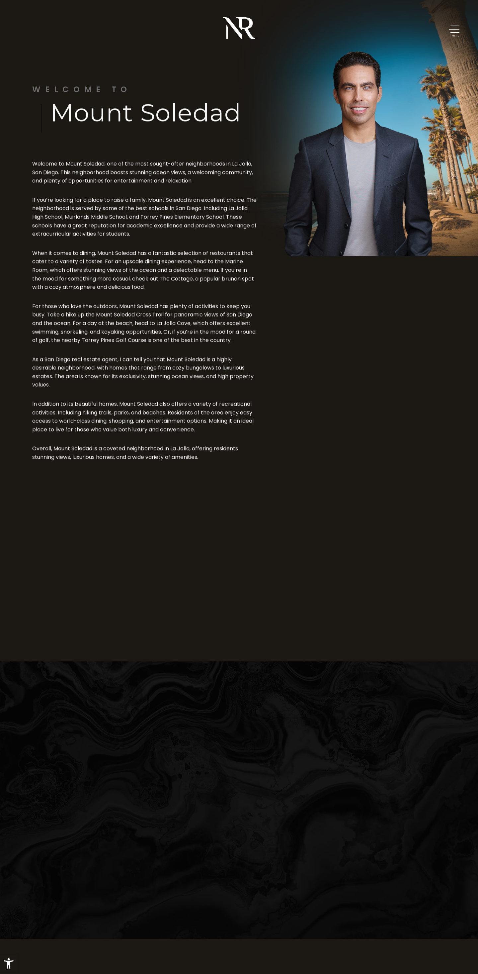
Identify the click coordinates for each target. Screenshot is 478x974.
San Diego (45, 177)
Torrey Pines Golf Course (114, 345)
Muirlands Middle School (96, 222)
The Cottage (176, 284)
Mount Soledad (85, 169)
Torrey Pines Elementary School (182, 222)
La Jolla (241, 169)
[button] (8, 963)
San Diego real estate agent (81, 364)
